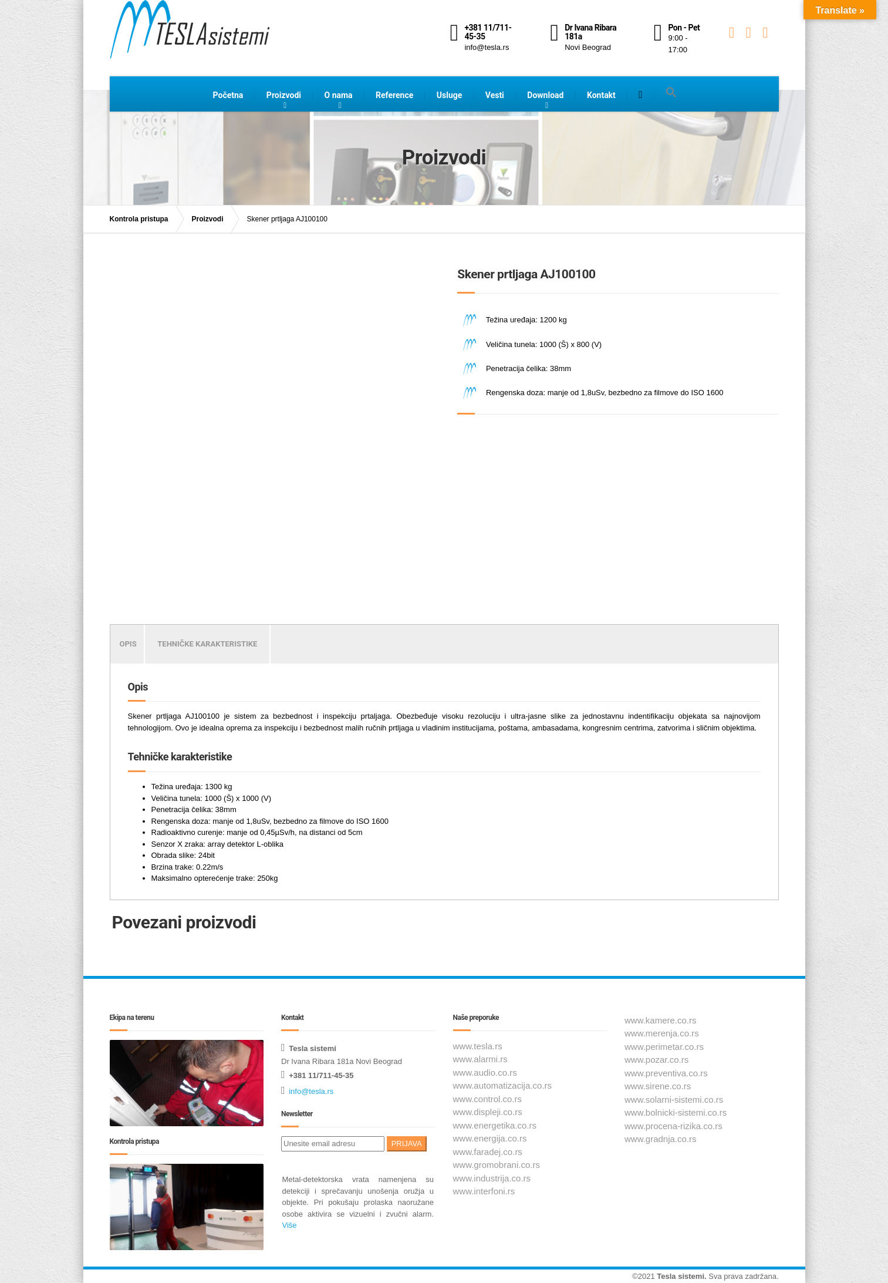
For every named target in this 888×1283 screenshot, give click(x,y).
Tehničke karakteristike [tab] (207, 643)
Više (289, 1225)
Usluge (449, 95)
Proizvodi (283, 95)
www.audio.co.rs (485, 1072)
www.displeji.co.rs (487, 1112)
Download (545, 95)
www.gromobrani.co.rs (496, 1165)
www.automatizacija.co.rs (502, 1085)
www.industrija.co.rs (492, 1178)
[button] (671, 92)
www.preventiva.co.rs (666, 1073)
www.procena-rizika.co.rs (673, 1126)
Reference (394, 95)
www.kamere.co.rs (660, 1020)
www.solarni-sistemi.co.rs (673, 1099)
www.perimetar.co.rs (664, 1047)
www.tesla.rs (477, 1046)
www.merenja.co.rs (661, 1033)
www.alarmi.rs (480, 1059)
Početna (228, 95)
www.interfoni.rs (484, 1191)
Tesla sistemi (680, 1276)
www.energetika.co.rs (495, 1125)
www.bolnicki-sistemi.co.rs (675, 1112)
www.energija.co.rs (490, 1138)
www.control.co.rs (487, 1099)
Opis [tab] (128, 643)
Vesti (494, 95)
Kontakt (601, 95)
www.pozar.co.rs (656, 1060)
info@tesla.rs (311, 1091)
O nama (339, 95)
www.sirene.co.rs (657, 1086)
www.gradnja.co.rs (660, 1139)
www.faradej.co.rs (487, 1152)
